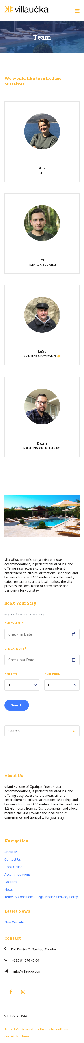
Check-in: (14, 623)
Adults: (11, 674)
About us (11, 852)
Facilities (10, 882)
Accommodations (17, 874)
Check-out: (15, 649)
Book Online (13, 867)
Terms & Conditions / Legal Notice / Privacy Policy (41, 897)
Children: (52, 674)
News (8, 889)
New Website (14, 922)
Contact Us (12, 859)
